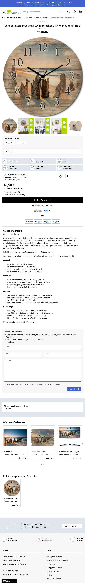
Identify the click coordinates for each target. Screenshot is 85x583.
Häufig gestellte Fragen (54, 568)
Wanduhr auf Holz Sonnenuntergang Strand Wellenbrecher (42, 453)
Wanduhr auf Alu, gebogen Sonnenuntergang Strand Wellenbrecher (70, 453)
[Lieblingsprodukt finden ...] (39, 12)
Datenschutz (9, 581)
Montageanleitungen (53, 571)
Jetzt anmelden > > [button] (72, 526)
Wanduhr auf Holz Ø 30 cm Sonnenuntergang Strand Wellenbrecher (11, 500)
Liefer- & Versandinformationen (57, 560)
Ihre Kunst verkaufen (53, 579)
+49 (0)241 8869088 (11, 571)
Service (48, 550)
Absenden (74, 389)
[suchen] (61, 12)
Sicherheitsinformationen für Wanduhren (19, 322)
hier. (74, 256)
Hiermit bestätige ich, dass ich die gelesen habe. (33, 384)
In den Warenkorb (42, 200)
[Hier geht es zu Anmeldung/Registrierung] (68, 11)
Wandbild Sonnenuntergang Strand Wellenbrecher (15, 453)
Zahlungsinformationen (54, 557)
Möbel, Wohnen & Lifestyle (14, 18)
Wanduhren (28, 18)
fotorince (44, 32)
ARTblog (49, 575)
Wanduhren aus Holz (40, 18)
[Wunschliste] (74, 11)
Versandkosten (18, 188)
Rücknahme (50, 564)
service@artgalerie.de (12, 560)
